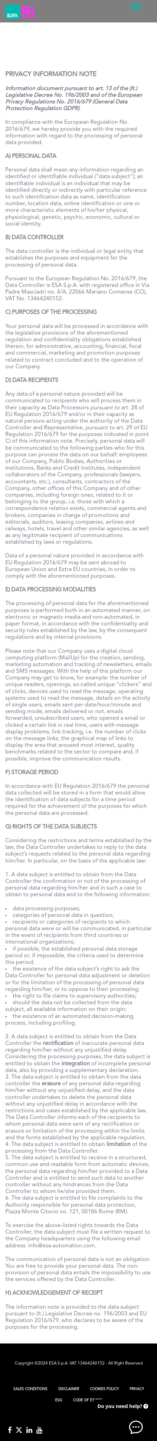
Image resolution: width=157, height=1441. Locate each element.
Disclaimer (68, 1389)
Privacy (137, 1389)
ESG (58, 1400)
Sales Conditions (30, 1389)
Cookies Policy (104, 1389)
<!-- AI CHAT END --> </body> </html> (122, 1416)
